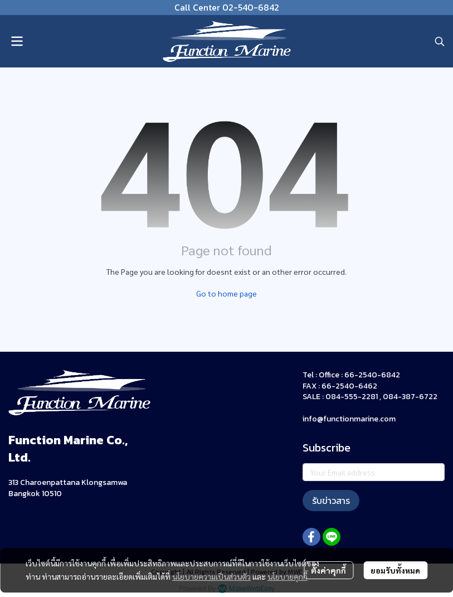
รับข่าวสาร (331, 500)
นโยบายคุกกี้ (287, 576)
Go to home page (226, 293)
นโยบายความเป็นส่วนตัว (211, 576)
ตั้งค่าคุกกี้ (328, 570)
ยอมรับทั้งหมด (395, 570)
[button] (439, 41)
